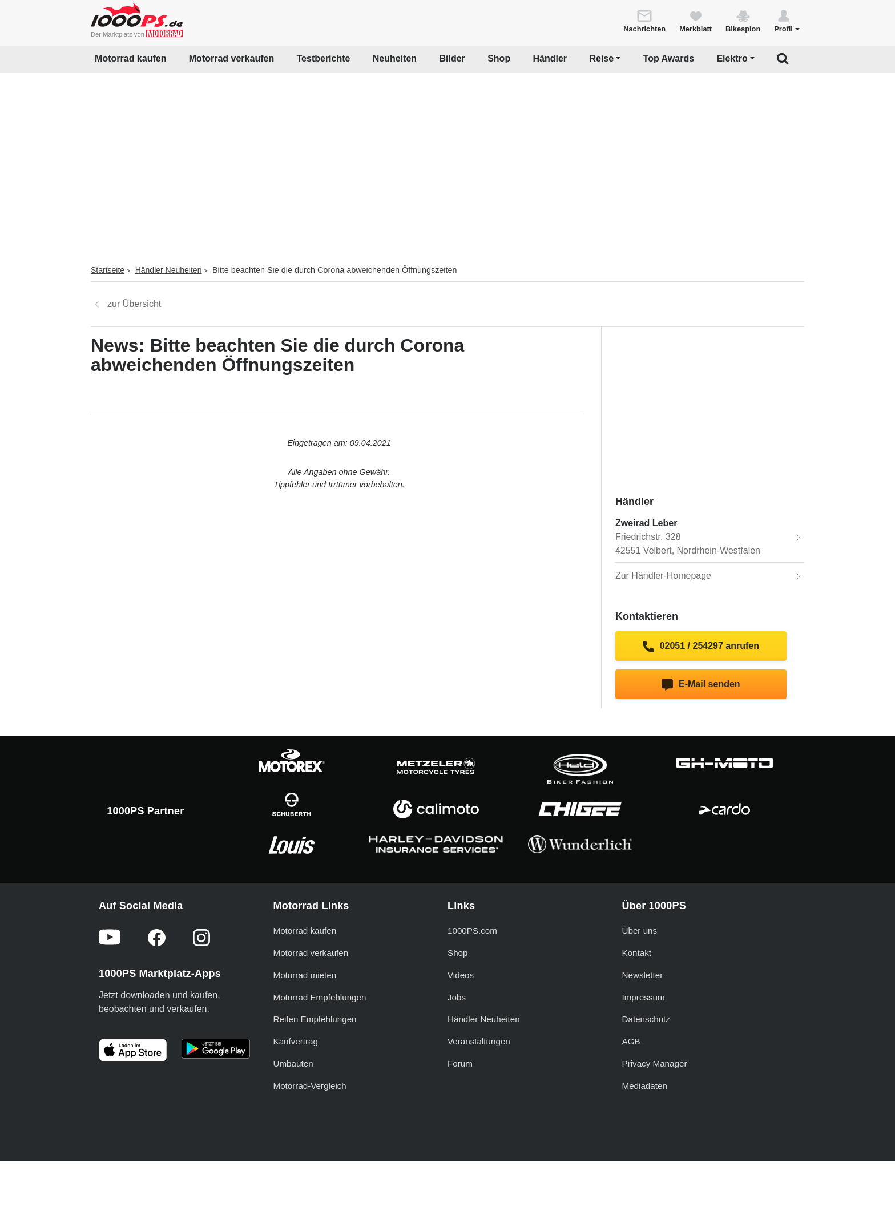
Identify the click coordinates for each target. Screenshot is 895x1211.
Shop (498, 58)
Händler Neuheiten (168, 270)
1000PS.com (472, 930)
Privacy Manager (654, 1063)
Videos (461, 975)
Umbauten (293, 1063)
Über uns (640, 930)
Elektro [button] (731, 58)
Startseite (107, 270)
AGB (631, 1041)
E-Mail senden (701, 684)
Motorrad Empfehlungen (319, 997)
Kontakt (637, 953)
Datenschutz (646, 1019)
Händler (550, 58)
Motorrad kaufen (130, 58)
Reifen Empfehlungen (315, 1019)
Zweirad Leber (646, 523)
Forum (460, 1063)
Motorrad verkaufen (231, 58)
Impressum (643, 997)
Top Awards (669, 58)
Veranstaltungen (479, 1041)
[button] (786, 20)
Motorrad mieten (305, 975)
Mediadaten (644, 1086)
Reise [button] (601, 58)
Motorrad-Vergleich (309, 1086)
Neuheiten (395, 58)
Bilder (452, 58)
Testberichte (323, 58)
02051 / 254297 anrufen (701, 646)
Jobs (457, 997)
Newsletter (642, 975)
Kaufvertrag (296, 1041)
